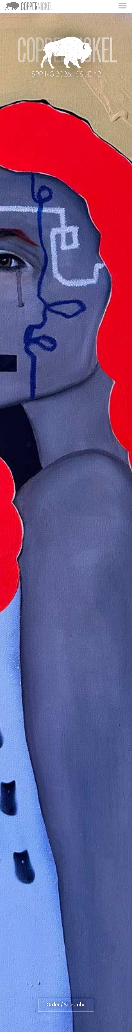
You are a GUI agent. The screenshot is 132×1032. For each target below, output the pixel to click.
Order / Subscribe (66, 1005)
